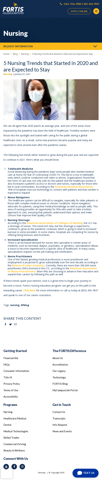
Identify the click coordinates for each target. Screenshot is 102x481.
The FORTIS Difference (69, 351)
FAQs (6, 364)
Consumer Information (16, 370)
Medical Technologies (15, 431)
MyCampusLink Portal (65, 390)
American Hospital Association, (74, 186)
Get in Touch (61, 405)
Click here (29, 290)
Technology (59, 377)
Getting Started (15, 351)
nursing (15, 305)
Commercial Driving (14, 444)
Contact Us (58, 411)
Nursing (7, 74)
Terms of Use (10, 390)
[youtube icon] (6, 466)
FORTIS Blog (60, 383)
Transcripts (58, 418)
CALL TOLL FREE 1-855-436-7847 (79, 4)
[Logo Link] (13, 8)
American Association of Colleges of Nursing (54, 223)
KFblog (25, 305)
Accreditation (60, 364)
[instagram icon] (22, 466)
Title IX (7, 377)
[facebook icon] (14, 466)
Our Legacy (59, 370)
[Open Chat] (86, 473)
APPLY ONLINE (79, 11)
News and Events (62, 431)
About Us (57, 358)
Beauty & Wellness (14, 450)
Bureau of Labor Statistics (28, 265)
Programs (10, 405)
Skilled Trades (11, 437)
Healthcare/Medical (14, 418)
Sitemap (41, 472)
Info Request (59, 424)
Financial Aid (10, 358)
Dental (7, 424)
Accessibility (10, 396)
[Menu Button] (96, 11)
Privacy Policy (11, 383)
